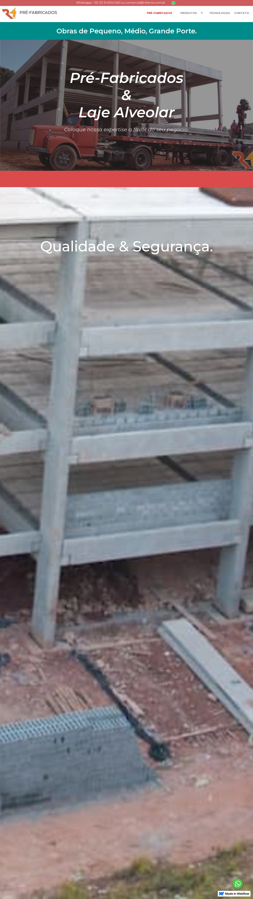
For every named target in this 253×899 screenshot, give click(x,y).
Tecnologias (219, 13)
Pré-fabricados (159, 13)
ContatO (241, 13)
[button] (190, 13)
